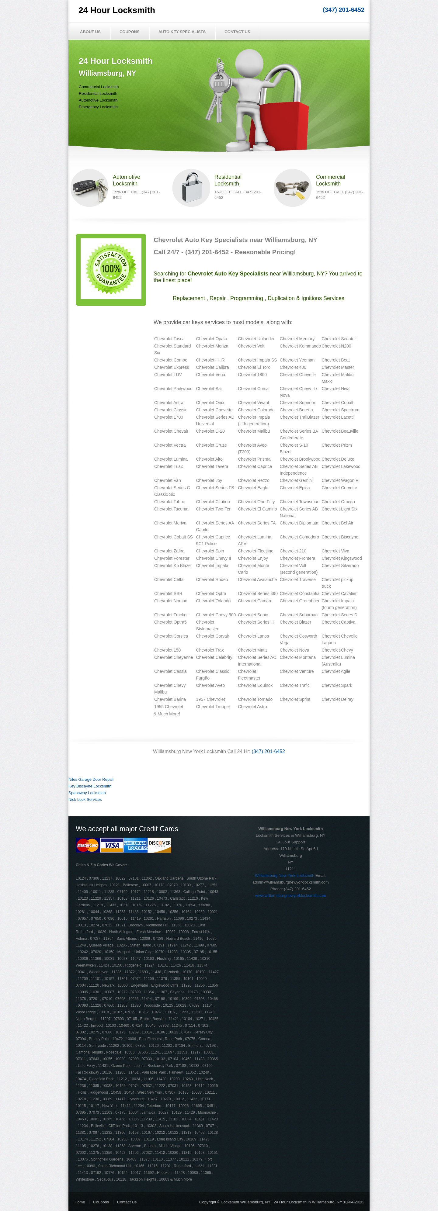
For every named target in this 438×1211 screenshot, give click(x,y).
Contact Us (237, 31)
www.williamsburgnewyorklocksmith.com (290, 895)
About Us (90, 31)
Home (80, 1202)
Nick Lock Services (85, 799)
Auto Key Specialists (182, 31)
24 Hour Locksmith (116, 10)
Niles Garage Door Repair (91, 779)
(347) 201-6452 (343, 9)
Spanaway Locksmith (87, 793)
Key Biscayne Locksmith (89, 786)
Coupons (130, 31)
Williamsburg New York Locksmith (284, 875)
